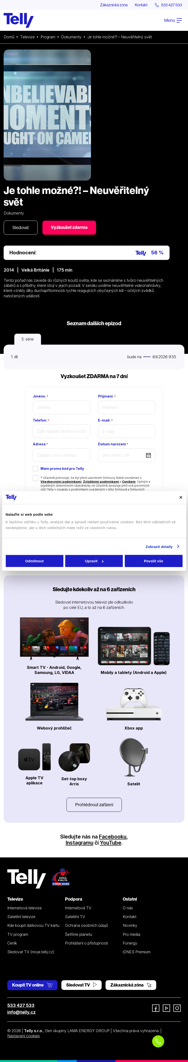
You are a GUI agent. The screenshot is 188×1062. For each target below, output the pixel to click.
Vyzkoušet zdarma (69, 227)
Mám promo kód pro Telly (62, 468)
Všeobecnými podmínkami (61, 481)
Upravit (94, 561)
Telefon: (41, 420)
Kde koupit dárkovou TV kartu (33, 925)
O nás (128, 907)
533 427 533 (20, 1005)
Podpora (73, 899)
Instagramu (79, 842)
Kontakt (141, 4)
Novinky (130, 925)
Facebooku (112, 836)
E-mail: (105, 420)
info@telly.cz (21, 1012)
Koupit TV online (32, 985)
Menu (173, 20)
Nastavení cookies (23, 1035)
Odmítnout (34, 561)
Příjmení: (107, 396)
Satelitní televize (21, 916)
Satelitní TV (75, 916)
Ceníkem (129, 481)
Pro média (131, 934)
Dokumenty (71, 36)
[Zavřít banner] (180, 497)
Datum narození (113, 444)
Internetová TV (78, 907)
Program (48, 36)
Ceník (12, 943)
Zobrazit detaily (159, 546)
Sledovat (20, 227)
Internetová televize (24, 907)
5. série (28, 339)
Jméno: (40, 396)
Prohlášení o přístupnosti (86, 943)
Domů (9, 36)
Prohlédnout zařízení (94, 804)
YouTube (110, 842)
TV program (17, 934)
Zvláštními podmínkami (101, 481)
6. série (55, 339)
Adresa (40, 444)
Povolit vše (153, 561)
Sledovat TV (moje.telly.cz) (30, 951)
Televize (27, 36)
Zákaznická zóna (114, 4)
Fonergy (130, 943)
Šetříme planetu (78, 934)
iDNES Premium (136, 951)
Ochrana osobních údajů (86, 925)
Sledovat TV (81, 985)
